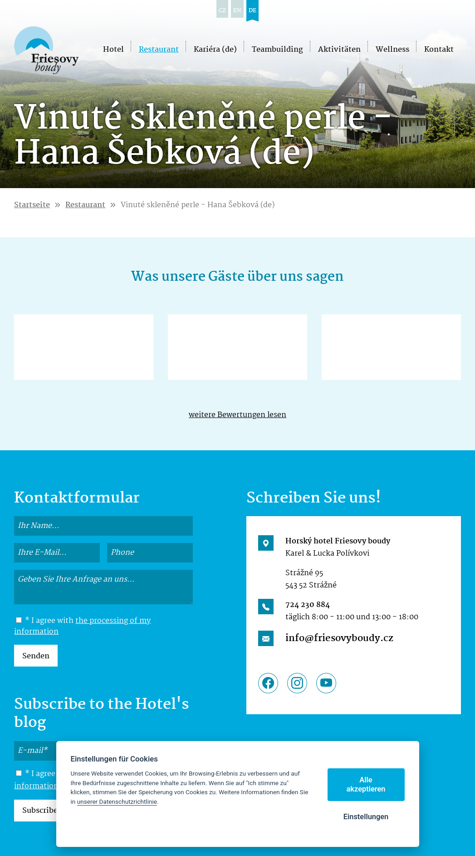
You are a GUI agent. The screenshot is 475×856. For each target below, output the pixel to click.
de (252, 10)
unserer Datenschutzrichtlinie (117, 801)
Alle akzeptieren (366, 784)
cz (222, 10)
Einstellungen (366, 816)
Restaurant (85, 205)
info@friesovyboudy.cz (339, 638)
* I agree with (82, 626)
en (237, 10)
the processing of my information (82, 626)
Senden (35, 656)
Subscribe (40, 811)
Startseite (32, 205)
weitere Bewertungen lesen (237, 415)
